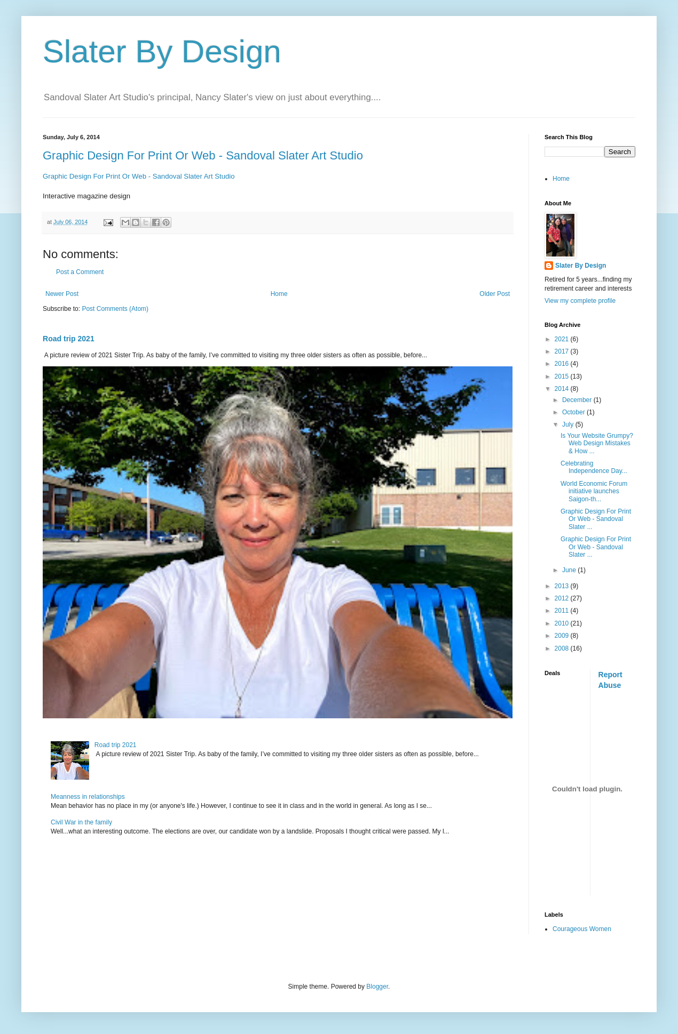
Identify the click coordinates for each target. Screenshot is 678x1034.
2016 (563, 363)
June (570, 570)
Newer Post (61, 294)
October (574, 412)
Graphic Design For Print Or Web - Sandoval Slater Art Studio (203, 155)
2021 (563, 339)
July (568, 424)
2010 (563, 623)
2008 (563, 648)
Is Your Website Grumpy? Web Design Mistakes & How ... (597, 443)
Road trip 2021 (68, 338)
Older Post (494, 294)
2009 (563, 635)
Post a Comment (80, 272)
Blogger (377, 986)
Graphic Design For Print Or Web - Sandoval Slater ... (596, 519)
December (578, 400)
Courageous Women (582, 929)
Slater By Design (162, 51)
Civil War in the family (81, 822)
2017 (563, 351)
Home (279, 294)
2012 (563, 598)
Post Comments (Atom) (115, 308)
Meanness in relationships (88, 796)
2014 (563, 388)
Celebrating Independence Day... (594, 467)
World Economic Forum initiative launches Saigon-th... (594, 491)
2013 (563, 586)
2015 (563, 376)
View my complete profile (580, 300)
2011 (563, 610)
